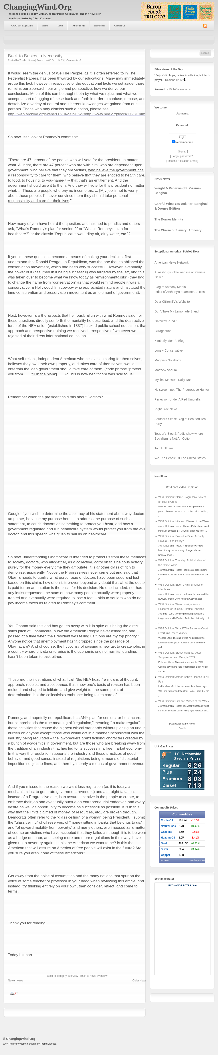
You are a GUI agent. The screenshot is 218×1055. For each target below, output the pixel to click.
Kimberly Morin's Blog (169, 340)
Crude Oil (167, 820)
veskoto (23, 1044)
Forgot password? (182, 156)
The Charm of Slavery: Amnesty (178, 230)
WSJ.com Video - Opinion (182, 487)
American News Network (171, 262)
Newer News (15, 980)
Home (45, 25)
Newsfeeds (99, 25)
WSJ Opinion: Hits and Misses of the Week (183, 521)
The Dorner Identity (169, 219)
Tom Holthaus (164, 448)
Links (60, 25)
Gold (164, 843)
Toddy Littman (27, 60)
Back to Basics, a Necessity (35, 55)
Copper (165, 855)
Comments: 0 (73, 60)
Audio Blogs (78, 25)
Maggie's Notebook (168, 360)
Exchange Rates (179, 885)
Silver (164, 849)
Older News (140, 980)
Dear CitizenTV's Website (172, 301)
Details (182, 728)
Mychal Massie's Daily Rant (173, 380)
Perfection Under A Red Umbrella (177, 399)
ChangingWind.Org (37, 6)
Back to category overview (62, 975)
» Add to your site (197, 860)
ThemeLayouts (48, 1044)
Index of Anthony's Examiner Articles (180, 292)
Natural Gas (168, 826)
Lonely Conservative (169, 350)
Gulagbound (163, 331)
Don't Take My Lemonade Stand (177, 311)
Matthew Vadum (166, 370)
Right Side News (166, 409)
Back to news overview (93, 975)
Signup (182, 151)
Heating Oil (168, 837)
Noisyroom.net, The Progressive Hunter (182, 389)
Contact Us (119, 25)
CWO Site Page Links (22, 25)
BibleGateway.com (180, 89)
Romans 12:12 (173, 80)
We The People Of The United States (180, 458)
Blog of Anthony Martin (170, 287)
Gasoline (166, 831)
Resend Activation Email (182, 160)
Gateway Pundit (165, 321)
